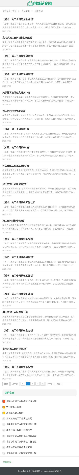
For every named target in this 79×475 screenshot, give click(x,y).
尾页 (59, 384)
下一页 (50, 384)
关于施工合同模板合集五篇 (19, 447)
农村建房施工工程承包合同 (19, 418)
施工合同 (39, 11)
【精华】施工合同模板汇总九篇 (21, 441)
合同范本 (26, 11)
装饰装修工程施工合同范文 (19, 430)
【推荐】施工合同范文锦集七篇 (21, 453)
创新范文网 (35, 471)
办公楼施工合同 (13, 407)
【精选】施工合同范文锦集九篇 (21, 436)
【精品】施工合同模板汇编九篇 (21, 401)
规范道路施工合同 (14, 413)
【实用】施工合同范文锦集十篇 (21, 424)
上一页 (15, 384)
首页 (14, 11)
